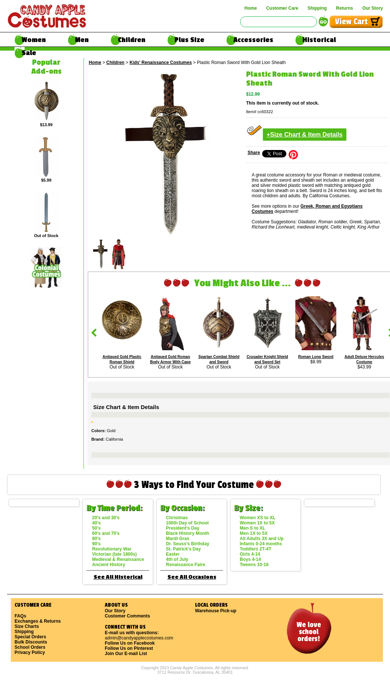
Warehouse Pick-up (215, 610)
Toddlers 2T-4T (255, 549)
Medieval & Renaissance (118, 559)
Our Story (372, 8)
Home (251, 8)
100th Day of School (187, 523)
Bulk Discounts (31, 642)
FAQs (20, 616)
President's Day (182, 528)
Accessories (253, 40)
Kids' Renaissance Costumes (160, 62)
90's (96, 543)
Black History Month (187, 533)
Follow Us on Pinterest (129, 648)
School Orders (30, 647)
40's (96, 523)
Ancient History (108, 564)
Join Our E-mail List (126, 653)
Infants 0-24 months (261, 543)
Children (131, 40)
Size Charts (27, 626)
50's (96, 528)
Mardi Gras (177, 538)
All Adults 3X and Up (262, 538)
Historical (319, 40)
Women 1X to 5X (257, 523)
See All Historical (118, 577)
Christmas (177, 517)
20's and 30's (106, 517)
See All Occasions (191, 577)
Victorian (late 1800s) (114, 554)
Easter (173, 554)
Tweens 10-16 (254, 564)
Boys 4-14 (250, 559)
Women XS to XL (258, 517)
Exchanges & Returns (38, 621)
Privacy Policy (30, 652)
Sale (29, 53)
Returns (344, 8)
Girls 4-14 (250, 554)
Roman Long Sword (315, 357)
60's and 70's (106, 533)
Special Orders (30, 636)
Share (254, 152)
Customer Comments (127, 616)
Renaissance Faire (185, 564)
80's (96, 538)
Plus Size (189, 40)
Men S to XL (252, 528)
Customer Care (282, 8)
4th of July (177, 559)
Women (34, 40)
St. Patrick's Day (183, 549)
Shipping (317, 8)
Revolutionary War (112, 549)
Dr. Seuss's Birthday (187, 543)
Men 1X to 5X (254, 533)
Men (82, 40)
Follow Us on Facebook (130, 643)
